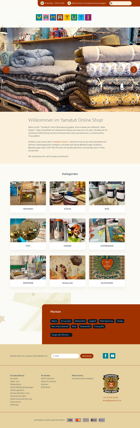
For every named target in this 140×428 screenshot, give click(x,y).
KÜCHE (67, 209)
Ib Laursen (66, 321)
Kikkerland (80, 321)
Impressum (15, 402)
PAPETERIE (28, 283)
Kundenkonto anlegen (83, 378)
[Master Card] (78, 420)
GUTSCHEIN (107, 283)
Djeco (54, 321)
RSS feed (45, 387)
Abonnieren (87, 356)
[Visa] (70, 420)
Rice (74, 326)
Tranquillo (99, 326)
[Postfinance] (86, 420)
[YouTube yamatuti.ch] (112, 356)
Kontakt (14, 378)
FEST (28, 246)
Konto (89, 3)
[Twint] (94, 420)
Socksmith (85, 326)
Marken (44, 384)
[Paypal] (102, 420)
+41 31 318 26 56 (110, 397)
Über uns (14, 381)
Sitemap (14, 405)
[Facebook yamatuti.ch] (105, 356)
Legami (92, 321)
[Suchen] (120, 3)
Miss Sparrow (106, 321)
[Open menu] (100, 17)
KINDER (67, 246)
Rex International (59, 326)
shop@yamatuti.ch (112, 400)
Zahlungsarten (17, 390)
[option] (70, 70)
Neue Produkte (48, 381)
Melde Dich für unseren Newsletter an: (29, 356)
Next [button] (133, 69)
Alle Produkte (47, 378)
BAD (107, 209)
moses (120, 321)
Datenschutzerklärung (21, 399)
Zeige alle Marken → (61, 335)
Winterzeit (67, 283)
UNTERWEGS (107, 246)
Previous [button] (6, 69)
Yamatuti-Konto (60, 142)
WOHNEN (28, 209)
